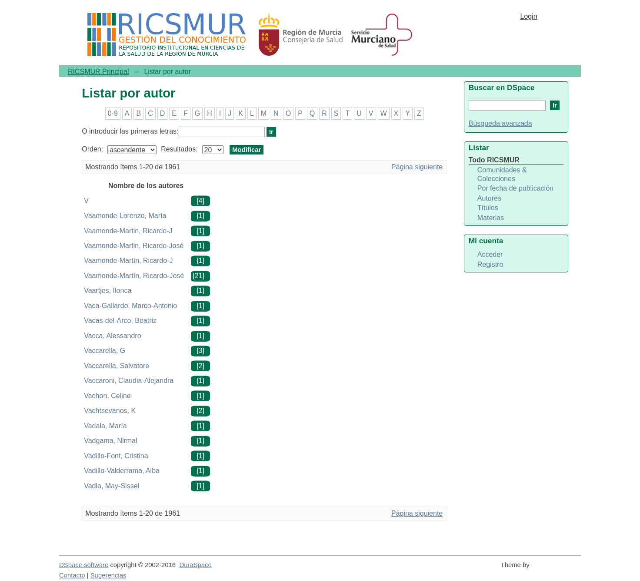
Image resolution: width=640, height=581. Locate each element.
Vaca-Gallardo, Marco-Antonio (130, 305)
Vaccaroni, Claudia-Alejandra (128, 380)
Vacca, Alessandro (112, 335)
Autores (489, 198)
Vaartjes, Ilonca (107, 290)
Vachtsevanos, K (110, 410)
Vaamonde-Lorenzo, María (125, 215)
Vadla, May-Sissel (111, 486)
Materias (490, 218)
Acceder (490, 254)
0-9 (113, 113)
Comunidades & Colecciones (502, 174)
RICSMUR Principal (98, 71)
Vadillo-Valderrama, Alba (122, 470)
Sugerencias (108, 575)
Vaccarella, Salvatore (116, 365)
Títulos (487, 208)
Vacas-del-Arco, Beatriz (120, 320)
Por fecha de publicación (515, 188)
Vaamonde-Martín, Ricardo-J (128, 260)
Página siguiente (417, 167)
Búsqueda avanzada (500, 123)
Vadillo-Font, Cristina (116, 456)
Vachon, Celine (107, 396)
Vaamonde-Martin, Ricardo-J (128, 231)
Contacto (72, 575)
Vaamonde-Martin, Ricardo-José (133, 245)
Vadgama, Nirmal (110, 440)
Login (528, 16)
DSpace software (83, 564)
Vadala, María (105, 426)
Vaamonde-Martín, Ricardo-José (134, 275)
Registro (490, 264)
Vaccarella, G (104, 350)
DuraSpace (195, 564)
